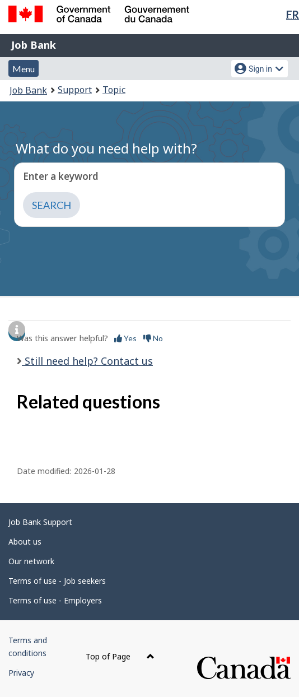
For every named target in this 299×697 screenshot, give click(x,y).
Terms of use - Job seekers (57, 580)
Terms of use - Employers (55, 600)
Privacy (21, 672)
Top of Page (120, 656)
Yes (125, 338)
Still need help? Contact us (87, 361)
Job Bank (33, 45)
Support (75, 89)
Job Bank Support (40, 522)
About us (24, 541)
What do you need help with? (106, 148)
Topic (113, 89)
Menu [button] (23, 68)
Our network (31, 561)
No (153, 338)
